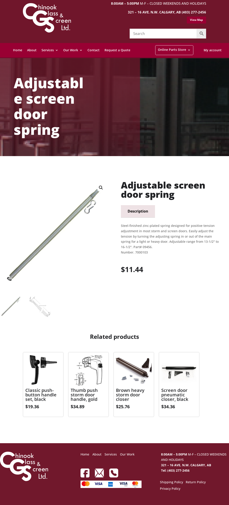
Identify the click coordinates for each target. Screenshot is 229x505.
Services (47, 50)
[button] (101, 188)
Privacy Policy (170, 489)
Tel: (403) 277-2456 (175, 470)
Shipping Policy (171, 482)
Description (138, 211)
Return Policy (196, 482)
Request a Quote (117, 50)
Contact (93, 50)
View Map (196, 20)
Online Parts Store (172, 49)
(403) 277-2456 (194, 12)
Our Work (70, 50)
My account (213, 50)
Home (17, 50)
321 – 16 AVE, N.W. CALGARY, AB (186, 465)
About (32, 50)
